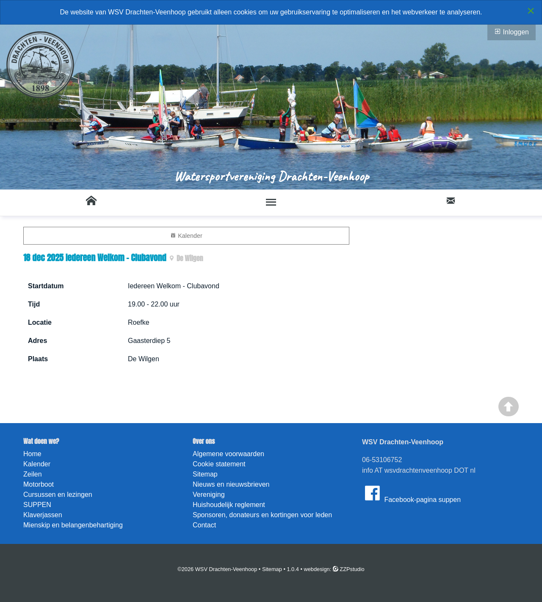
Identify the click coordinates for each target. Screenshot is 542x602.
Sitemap (205, 474)
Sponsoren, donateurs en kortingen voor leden (262, 514)
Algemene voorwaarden (228, 453)
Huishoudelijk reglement (229, 504)
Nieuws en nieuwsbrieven (231, 484)
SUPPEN (37, 504)
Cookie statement (219, 464)
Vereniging (209, 494)
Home (32, 453)
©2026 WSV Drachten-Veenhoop (217, 569)
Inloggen (511, 32)
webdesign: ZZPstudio (334, 569)
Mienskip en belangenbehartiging (73, 525)
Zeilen (32, 474)
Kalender (186, 235)
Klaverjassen (42, 514)
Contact (204, 525)
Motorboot (38, 484)
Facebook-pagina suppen (411, 493)
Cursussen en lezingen (57, 494)
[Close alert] (531, 10)
